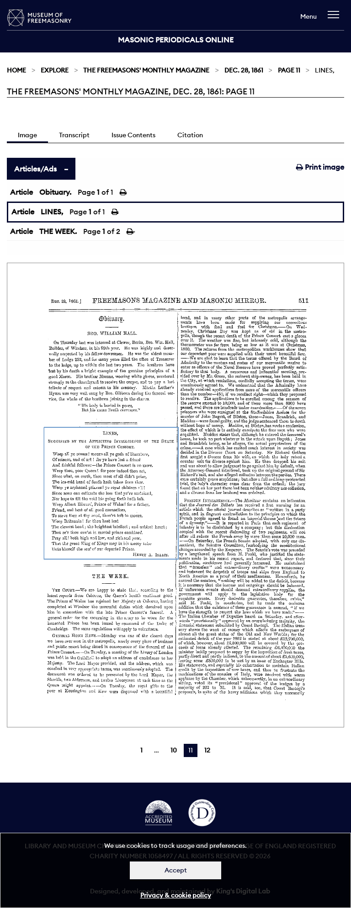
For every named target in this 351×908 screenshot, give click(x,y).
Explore (55, 70)
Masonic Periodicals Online (176, 39)
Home (16, 70)
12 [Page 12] (207, 750)
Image (27, 135)
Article (21, 192)
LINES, (52, 211)
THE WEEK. (58, 231)
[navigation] (336, 19)
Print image (320, 166)
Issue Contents (133, 135)
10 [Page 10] (173, 750)
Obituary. (55, 192)
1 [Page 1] (141, 750)
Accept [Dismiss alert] (176, 870)
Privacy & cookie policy (175, 895)
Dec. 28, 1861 (243, 70)
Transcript (74, 135)
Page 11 (289, 70)
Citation (190, 135)
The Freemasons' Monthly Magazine (146, 70)
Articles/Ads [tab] (35, 168)
